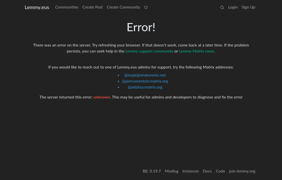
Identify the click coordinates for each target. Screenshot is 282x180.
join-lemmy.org (242, 170)
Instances (190, 170)
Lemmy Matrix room (196, 50)
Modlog (171, 170)
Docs (207, 170)
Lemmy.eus (37, 7)
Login (233, 6)
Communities (66, 6)
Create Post (92, 6)
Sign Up (248, 6)
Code (220, 170)
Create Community (123, 6)
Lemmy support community (149, 50)
